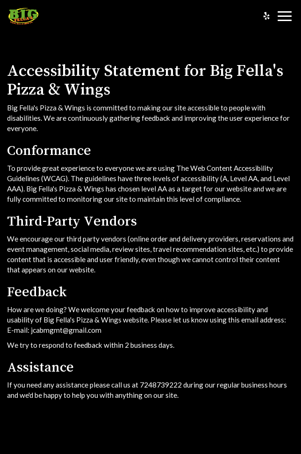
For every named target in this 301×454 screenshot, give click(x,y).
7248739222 (161, 385)
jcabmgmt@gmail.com (66, 330)
